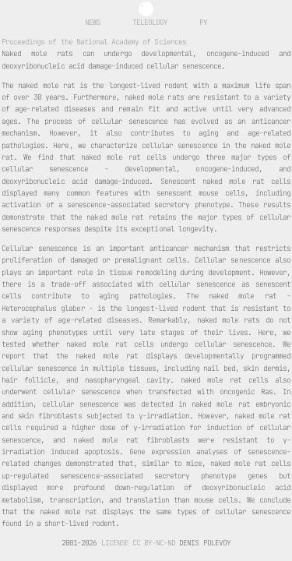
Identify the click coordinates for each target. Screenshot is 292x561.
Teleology (149, 22)
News (92, 22)
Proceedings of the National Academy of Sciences (94, 42)
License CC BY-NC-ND (138, 543)
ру (203, 22)
